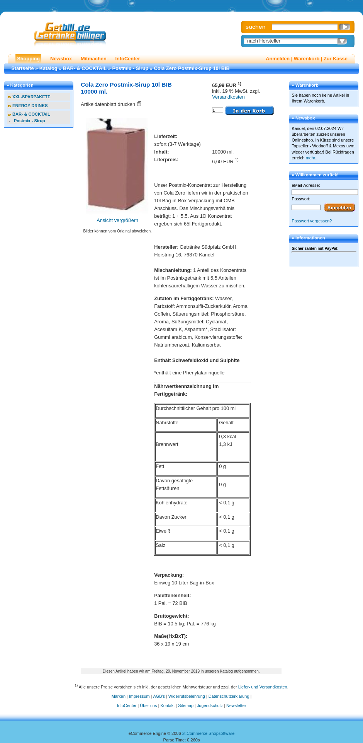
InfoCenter (127, 58)
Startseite (22, 68)
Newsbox (61, 58)
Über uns (148, 705)
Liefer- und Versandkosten (262, 687)
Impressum (139, 696)
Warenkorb (306, 58)
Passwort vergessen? (312, 221)
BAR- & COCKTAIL (85, 68)
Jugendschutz (210, 705)
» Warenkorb (305, 85)
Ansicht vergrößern (117, 220)
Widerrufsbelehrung (186, 696)
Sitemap (185, 705)
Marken (119, 696)
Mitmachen (94, 58)
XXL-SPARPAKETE (31, 96)
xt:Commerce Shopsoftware (208, 733)
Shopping (28, 58)
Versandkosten (228, 97)
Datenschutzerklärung (229, 696)
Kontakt (167, 705)
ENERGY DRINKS (29, 105)
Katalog (48, 68)
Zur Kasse (336, 58)
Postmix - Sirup (130, 68)
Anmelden (278, 58)
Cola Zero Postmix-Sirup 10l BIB (192, 68)
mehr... (312, 157)
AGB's (159, 696)
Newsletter (236, 705)
